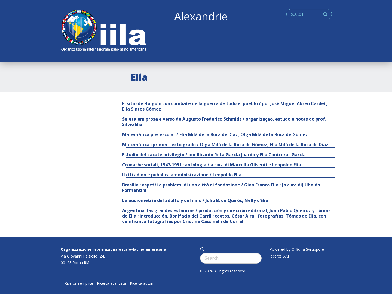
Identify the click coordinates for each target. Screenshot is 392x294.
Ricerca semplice (79, 283)
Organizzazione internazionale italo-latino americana (113, 249)
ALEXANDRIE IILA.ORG (103, 31)
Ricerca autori (141, 283)
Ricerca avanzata (111, 283)
